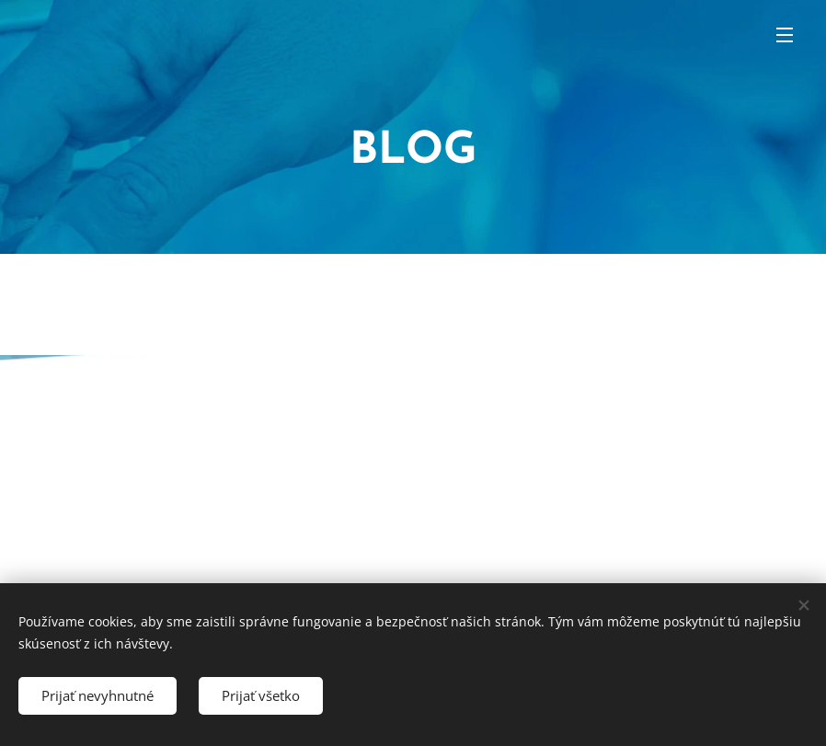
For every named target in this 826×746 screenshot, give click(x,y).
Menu (784, 35)
